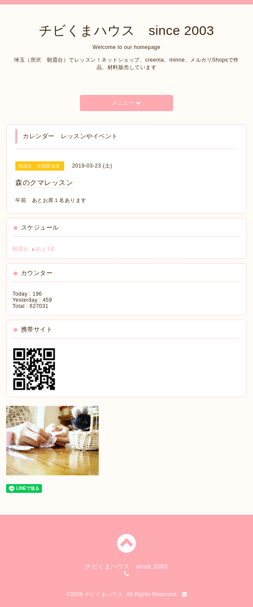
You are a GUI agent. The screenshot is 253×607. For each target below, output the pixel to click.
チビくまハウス (104, 594)
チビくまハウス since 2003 (126, 30)
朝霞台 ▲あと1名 (33, 249)
